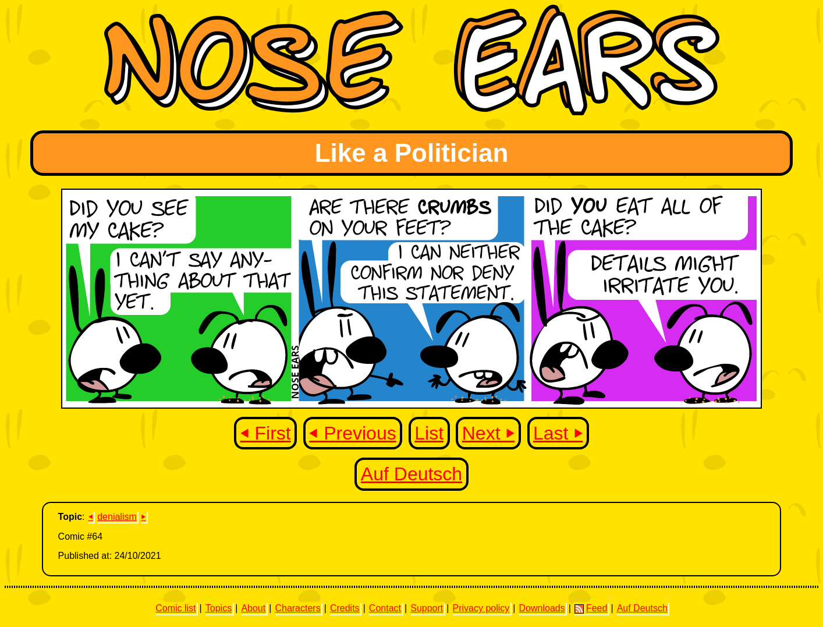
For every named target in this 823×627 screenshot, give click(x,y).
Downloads (542, 608)
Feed (590, 608)
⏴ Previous (352, 433)
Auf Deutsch (411, 473)
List (429, 433)
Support (426, 608)
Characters (297, 608)
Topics (218, 608)
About (253, 608)
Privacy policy (480, 608)
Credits (345, 608)
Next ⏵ (488, 433)
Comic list (175, 608)
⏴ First (265, 433)
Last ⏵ (558, 433)
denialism (117, 517)
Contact (385, 608)
